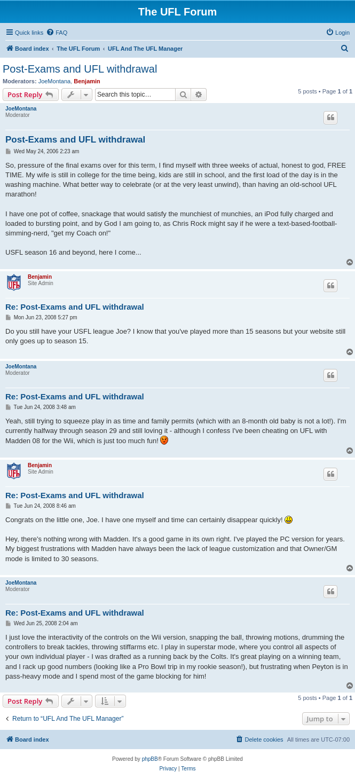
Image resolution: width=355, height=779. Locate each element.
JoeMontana (54, 81)
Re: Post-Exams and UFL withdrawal (74, 306)
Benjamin (87, 81)
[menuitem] (56, 32)
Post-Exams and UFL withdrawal (80, 69)
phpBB (150, 759)
